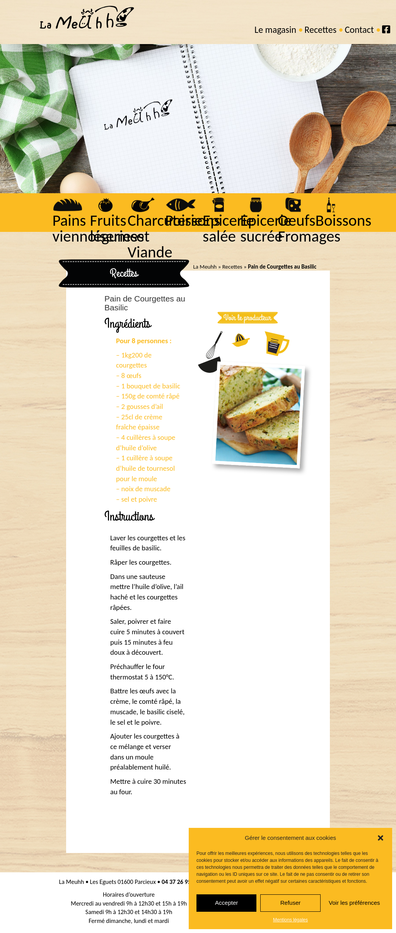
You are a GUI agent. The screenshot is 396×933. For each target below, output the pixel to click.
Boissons (342, 220)
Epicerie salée (227, 228)
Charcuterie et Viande (164, 236)
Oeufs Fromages (308, 228)
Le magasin (275, 29)
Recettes (320, 29)
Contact (359, 29)
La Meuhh (205, 266)
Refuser (290, 902)
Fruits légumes (116, 228)
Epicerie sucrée (265, 228)
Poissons (191, 220)
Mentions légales (290, 920)
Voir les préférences (354, 902)
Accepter (226, 902)
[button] (380, 838)
